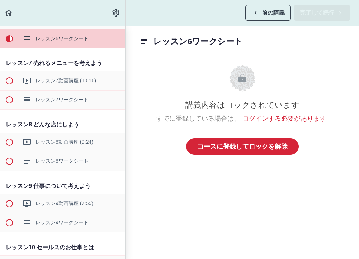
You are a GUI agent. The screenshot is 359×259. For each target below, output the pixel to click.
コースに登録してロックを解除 (242, 146)
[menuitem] (116, 13)
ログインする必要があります (284, 118)
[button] (9, 13)
